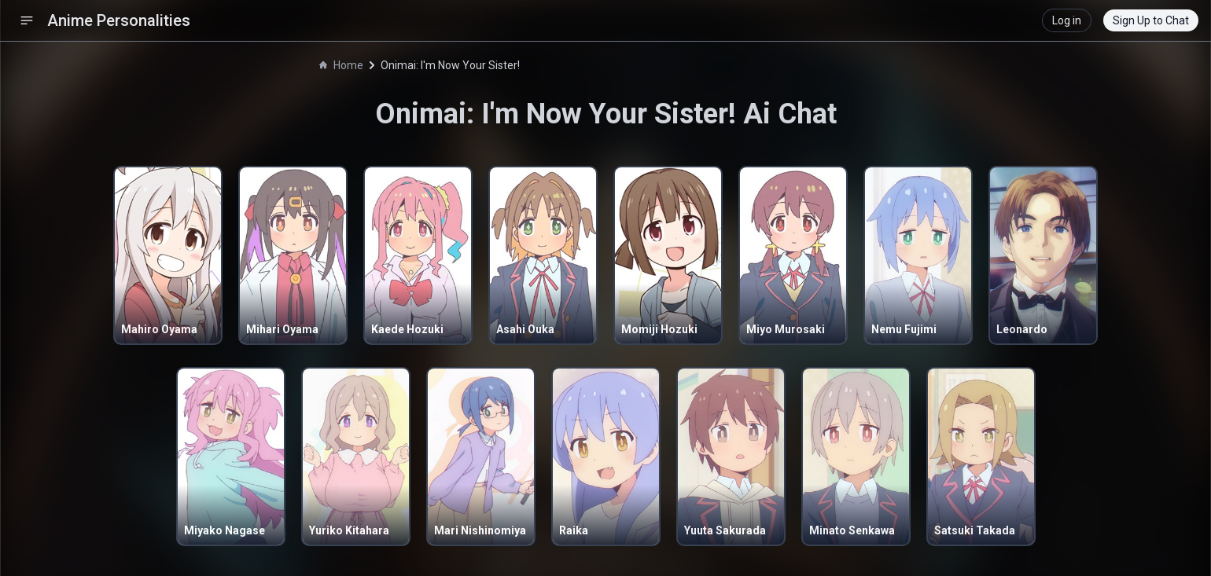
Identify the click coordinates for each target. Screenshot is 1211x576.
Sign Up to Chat (1151, 20)
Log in (1066, 20)
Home (341, 65)
